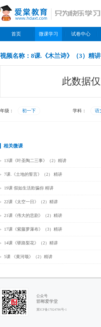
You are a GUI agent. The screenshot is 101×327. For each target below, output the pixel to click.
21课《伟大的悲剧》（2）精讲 (33, 215)
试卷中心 (80, 34)
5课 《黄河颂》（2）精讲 (28, 256)
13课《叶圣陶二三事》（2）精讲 (35, 160)
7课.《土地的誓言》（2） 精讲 (33, 174)
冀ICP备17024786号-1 (51, 309)
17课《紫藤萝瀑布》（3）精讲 (33, 229)
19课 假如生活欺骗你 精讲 (29, 188)
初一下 (29, 110)
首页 (16, 34)
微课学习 (48, 34)
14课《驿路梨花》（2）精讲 (31, 243)
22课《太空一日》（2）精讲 (31, 201)
